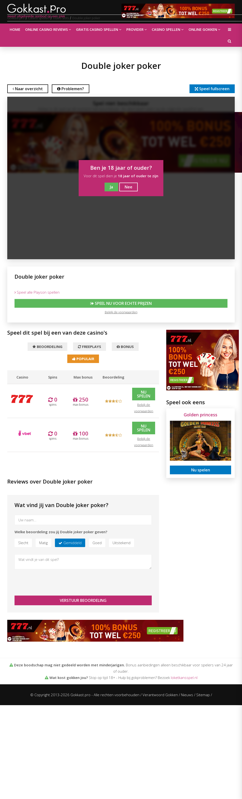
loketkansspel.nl (184, 677)
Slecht (23, 542)
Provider (136, 29)
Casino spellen (168, 29)
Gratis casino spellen (98, 29)
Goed (97, 542)
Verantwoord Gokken (160, 694)
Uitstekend (121, 542)
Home (15, 29)
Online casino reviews (48, 29)
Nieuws (187, 694)
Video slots (61, 18)
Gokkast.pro (15, 18)
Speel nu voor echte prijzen (121, 303)
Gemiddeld (72, 542)
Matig (43, 542)
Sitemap (203, 694)
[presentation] (51, 582)
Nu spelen (143, 394)
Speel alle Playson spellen (37, 292)
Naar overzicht (28, 88)
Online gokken (204, 29)
